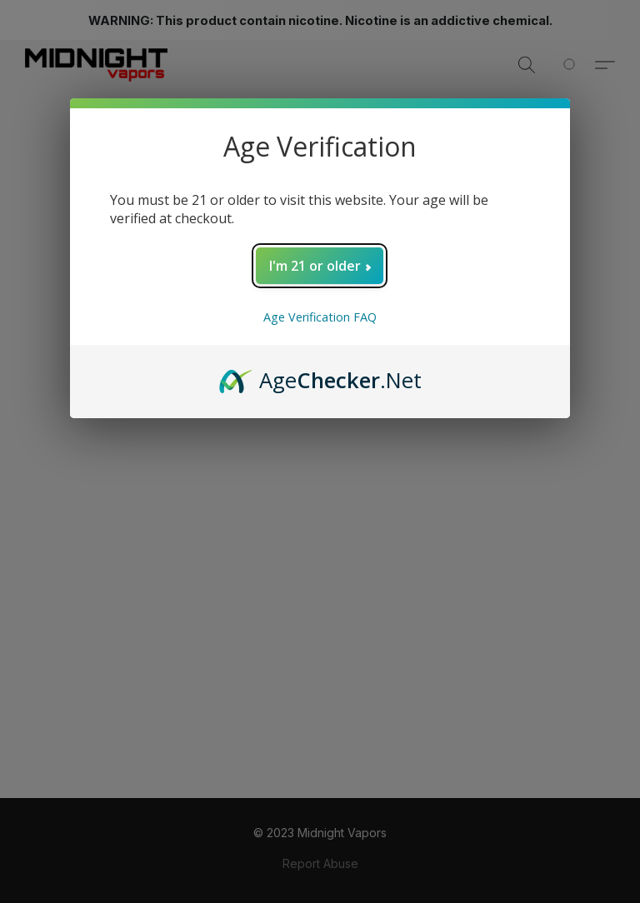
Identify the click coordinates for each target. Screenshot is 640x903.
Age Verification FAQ (320, 317)
